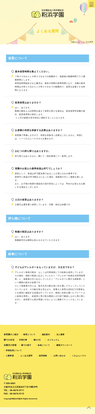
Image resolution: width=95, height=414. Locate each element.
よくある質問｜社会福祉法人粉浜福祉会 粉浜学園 (47, 13)
